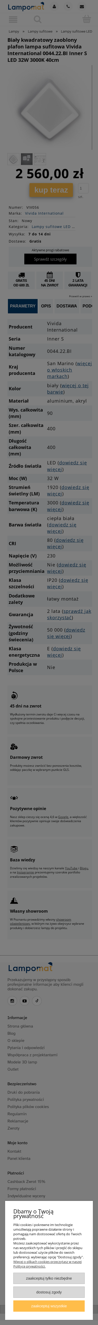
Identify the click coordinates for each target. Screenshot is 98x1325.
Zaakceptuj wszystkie (49, 1306)
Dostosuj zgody (49, 1292)
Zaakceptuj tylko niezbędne (49, 1278)
